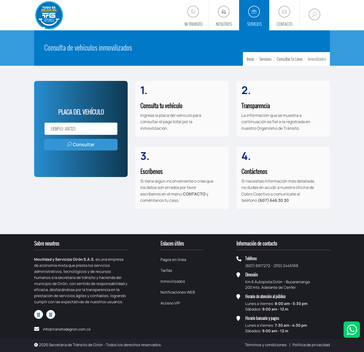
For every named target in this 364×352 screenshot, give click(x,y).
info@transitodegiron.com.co (66, 329)
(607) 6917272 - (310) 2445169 (271, 265)
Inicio (250, 59)
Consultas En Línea (289, 59)
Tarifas (166, 270)
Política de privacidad (311, 344)
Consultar (81, 144)
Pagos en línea (173, 259)
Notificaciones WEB (178, 292)
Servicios (265, 59)
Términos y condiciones (266, 344)
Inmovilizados (173, 281)
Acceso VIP (170, 303)
